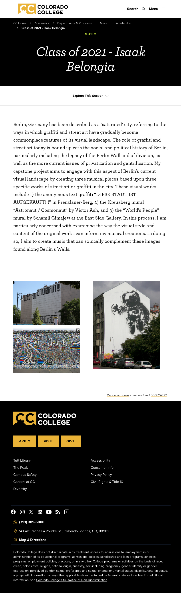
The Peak (20, 467)
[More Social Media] (66, 512)
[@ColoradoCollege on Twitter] (31, 512)
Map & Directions (32, 539)
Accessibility (100, 460)
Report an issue (118, 395)
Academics (41, 23)
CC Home (19, 23)
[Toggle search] (136, 9)
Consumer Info (102, 467)
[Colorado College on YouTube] (49, 512)
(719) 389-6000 (31, 522)
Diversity (20, 488)
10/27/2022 (159, 395)
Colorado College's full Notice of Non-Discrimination (71, 580)
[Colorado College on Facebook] (13, 512)
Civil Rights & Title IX (107, 481)
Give (70, 441)
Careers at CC (24, 481)
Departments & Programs (74, 23)
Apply (24, 441)
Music (104, 23)
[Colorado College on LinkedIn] (40, 512)
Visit (48, 441)
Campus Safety (25, 474)
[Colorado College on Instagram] (22, 512)
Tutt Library (22, 460)
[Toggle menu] (157, 9)
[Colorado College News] (57, 512)
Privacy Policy (101, 474)
